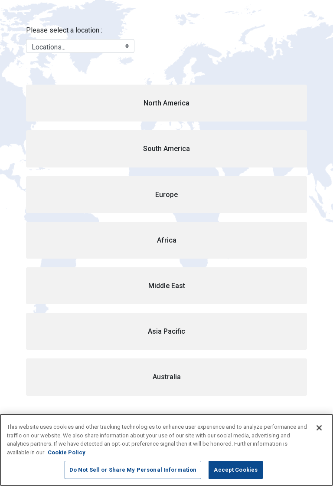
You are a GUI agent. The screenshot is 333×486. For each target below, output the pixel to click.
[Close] (319, 427)
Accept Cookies (236, 469)
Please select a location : (64, 30)
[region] (166, 450)
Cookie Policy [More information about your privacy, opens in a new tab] (66, 452)
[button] (166, 103)
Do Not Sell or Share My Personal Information (133, 469)
